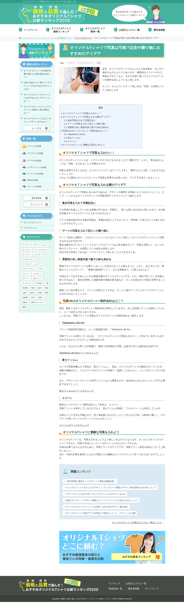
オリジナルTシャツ (35, 239)
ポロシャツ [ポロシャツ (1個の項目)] (37, 297)
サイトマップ (152, 597)
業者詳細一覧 (115, 597)
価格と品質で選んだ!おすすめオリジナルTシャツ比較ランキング (86, 608)
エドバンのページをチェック (74, 425)
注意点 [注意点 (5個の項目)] (32, 312)
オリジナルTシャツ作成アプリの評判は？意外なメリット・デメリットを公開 (138, 517)
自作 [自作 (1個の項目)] (33, 316)
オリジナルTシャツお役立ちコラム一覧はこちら (137, 531)
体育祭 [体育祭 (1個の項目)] (25, 307)
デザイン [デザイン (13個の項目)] (41, 288)
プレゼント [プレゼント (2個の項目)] (37, 293)
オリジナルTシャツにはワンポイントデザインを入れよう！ (38, 132)
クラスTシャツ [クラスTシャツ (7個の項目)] (28, 278)
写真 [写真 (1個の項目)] (33, 307)
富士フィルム (72, 138)
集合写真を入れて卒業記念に (80, 120)
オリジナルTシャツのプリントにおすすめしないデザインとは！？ (38, 103)
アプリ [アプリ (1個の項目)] (35, 264)
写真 (98, 63)
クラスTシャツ (32, 246)
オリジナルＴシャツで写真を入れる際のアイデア (85, 117)
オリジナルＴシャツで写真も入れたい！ (81, 113)
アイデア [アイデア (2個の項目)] (26, 264)
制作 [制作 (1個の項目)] (40, 307)
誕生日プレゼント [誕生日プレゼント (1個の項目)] (38, 321)
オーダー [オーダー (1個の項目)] (38, 273)
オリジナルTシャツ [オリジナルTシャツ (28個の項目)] (42, 269)
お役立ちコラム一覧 (129, 30)
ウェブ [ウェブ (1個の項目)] (44, 264)
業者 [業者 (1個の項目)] (46, 307)
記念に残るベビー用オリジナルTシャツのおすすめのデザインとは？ (38, 89)
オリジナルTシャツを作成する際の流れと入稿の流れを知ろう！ (38, 75)
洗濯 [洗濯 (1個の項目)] (40, 312)
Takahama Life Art (74, 134)
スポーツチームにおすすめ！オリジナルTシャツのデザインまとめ (88, 502)
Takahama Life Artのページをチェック (78, 353)
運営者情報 (159, 30)
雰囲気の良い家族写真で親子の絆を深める (86, 127)
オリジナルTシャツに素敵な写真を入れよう (83, 145)
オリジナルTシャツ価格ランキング (61, 30)
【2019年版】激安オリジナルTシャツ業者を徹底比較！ (88, 486)
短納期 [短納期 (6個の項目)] (25, 316)
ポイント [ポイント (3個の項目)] (26, 297)
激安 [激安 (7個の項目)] (46, 312)
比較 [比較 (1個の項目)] (24, 312)
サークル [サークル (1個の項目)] (26, 283)
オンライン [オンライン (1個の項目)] (27, 273)
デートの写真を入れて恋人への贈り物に (85, 124)
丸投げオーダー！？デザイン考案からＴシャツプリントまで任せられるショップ (138, 502)
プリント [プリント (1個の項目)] (26, 293)
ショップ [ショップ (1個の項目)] (36, 283)
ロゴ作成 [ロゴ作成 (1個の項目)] (38, 302)
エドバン (70, 141)
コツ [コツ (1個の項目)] (39, 278)
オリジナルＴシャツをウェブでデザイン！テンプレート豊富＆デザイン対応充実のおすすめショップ (138, 486)
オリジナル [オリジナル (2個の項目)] (27, 269)
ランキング (114, 592)
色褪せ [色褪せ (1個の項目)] (25, 321)
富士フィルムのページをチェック (76, 391)
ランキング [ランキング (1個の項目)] (27, 302)
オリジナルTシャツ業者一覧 (95, 30)
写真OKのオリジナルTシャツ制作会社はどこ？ (84, 131)
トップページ (31, 30)
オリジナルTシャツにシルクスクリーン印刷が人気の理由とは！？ (38, 117)
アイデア (70, 63)
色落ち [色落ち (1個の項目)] (40, 316)
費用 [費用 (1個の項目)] (24, 326)
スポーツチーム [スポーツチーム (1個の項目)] (29, 288)
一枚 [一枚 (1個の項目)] (46, 302)
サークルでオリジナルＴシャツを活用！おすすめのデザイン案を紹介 (87, 517)
